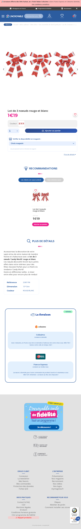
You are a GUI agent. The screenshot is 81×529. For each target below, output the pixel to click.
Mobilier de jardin (57, 505)
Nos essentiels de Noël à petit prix (50, 25)
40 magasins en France (19, 8)
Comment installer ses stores (57, 507)
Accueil (16, 25)
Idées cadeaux (24, 25)
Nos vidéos (57, 484)
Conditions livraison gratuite (23, 512)
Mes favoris (23, 481)
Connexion (23, 476)
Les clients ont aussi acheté (31, 180)
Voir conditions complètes (40, 4)
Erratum (23, 510)
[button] (77, 518)
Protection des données (23, 486)
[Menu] (78, 508)
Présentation (57, 476)
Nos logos (57, 486)
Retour (8, 24)
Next (78, 66)
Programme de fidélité (44, 8)
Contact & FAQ (23, 502)
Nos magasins (58, 478)
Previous (3, 66)
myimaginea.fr (57, 489)
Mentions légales (23, 507)
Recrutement (67, 8)
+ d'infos (68, 312)
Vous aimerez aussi (54, 180)
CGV (23, 505)
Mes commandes (23, 484)
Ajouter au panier (40, 224)
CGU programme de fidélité (23, 515)
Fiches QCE (23, 489)
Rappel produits (23, 517)
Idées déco (33, 25)
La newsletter (23, 478)
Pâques (57, 502)
